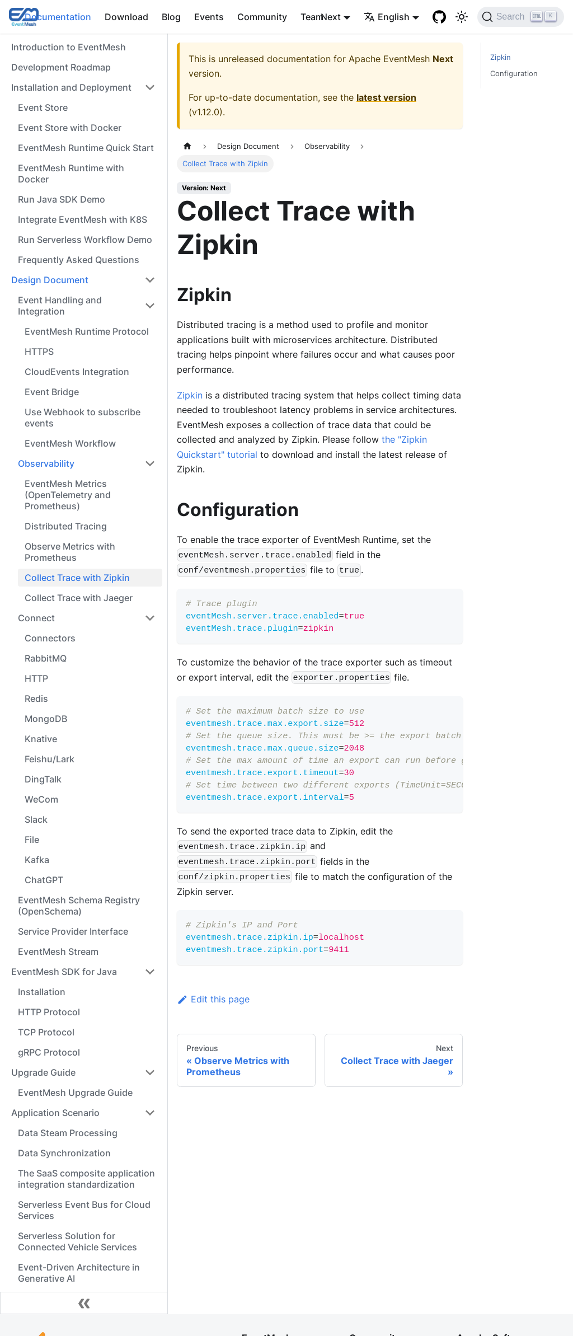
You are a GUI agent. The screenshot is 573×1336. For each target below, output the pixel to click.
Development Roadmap (61, 67)
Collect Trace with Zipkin (77, 577)
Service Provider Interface (73, 931)
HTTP (36, 678)
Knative (41, 738)
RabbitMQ (46, 658)
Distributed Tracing (66, 526)
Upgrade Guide (43, 1072)
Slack (36, 819)
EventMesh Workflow (70, 443)
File (32, 839)
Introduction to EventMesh (68, 47)
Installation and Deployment (71, 87)
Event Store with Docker (69, 127)
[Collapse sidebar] (84, 1303)
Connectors (50, 638)
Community (262, 16)
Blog (171, 16)
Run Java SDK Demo (61, 199)
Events (209, 16)
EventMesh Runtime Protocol (87, 331)
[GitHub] (439, 17)
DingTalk (43, 779)
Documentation (58, 16)
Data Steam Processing (68, 1132)
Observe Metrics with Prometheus (70, 552)
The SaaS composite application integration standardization (86, 1179)
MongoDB (46, 718)
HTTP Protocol (49, 1012)
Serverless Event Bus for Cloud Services (84, 1210)
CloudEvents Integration (77, 371)
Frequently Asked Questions (78, 259)
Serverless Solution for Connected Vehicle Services (77, 1241)
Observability (46, 463)
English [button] (387, 16)
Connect (36, 618)
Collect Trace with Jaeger (79, 597)
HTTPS (39, 351)
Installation (41, 991)
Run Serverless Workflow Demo (85, 239)
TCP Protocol (46, 1032)
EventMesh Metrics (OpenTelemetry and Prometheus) (68, 495)
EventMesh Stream (58, 951)
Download (126, 16)
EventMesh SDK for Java (64, 971)
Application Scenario (55, 1112)
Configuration (514, 73)
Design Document (49, 279)
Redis (36, 698)
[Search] (520, 17)
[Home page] (187, 146)
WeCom (41, 799)
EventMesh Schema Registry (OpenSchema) (79, 905)
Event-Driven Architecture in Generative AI (79, 1273)
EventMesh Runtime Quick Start (86, 147)
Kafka (37, 859)
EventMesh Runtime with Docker (71, 173)
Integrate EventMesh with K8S (82, 219)
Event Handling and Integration (60, 305)
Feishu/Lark (49, 759)
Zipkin (190, 395)
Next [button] (331, 16)
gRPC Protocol (49, 1052)
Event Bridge (52, 391)
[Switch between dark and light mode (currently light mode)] (462, 17)
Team (311, 16)
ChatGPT (44, 879)
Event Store (43, 107)
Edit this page (213, 999)
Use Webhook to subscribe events (82, 417)
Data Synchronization (64, 1153)
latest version (386, 97)
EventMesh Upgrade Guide (75, 1092)
